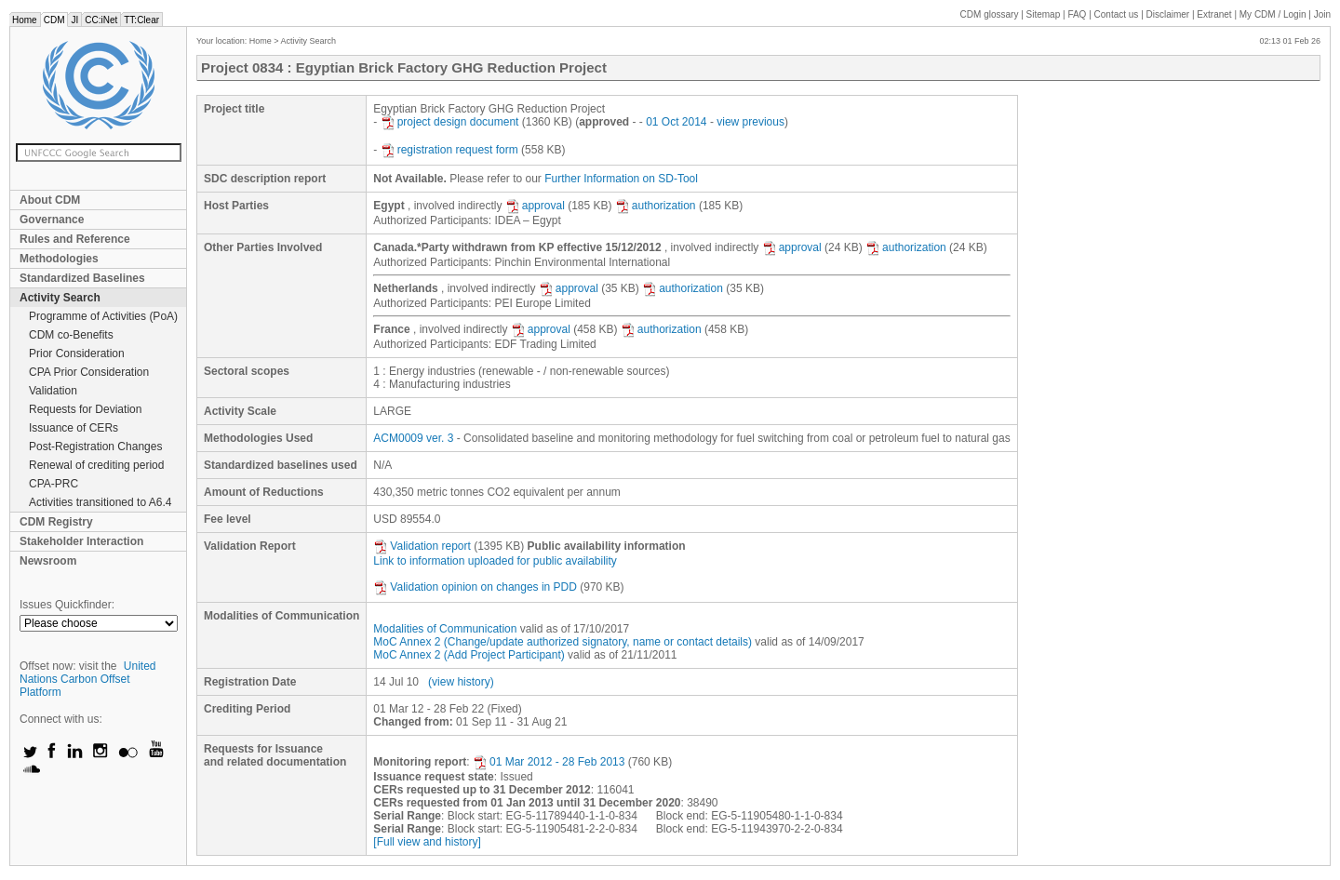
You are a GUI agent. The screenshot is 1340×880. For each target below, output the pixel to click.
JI (74, 20)
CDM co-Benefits (71, 334)
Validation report (422, 546)
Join (1322, 14)
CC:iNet (101, 20)
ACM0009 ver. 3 (413, 438)
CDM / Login (1274, 14)
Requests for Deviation (85, 409)
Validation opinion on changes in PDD (475, 586)
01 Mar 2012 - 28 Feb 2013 (548, 761)
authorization (655, 205)
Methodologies (59, 258)
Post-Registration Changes (95, 446)
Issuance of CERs (73, 427)
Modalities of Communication (444, 628)
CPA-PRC (53, 483)
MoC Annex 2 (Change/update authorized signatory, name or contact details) (562, 641)
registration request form (449, 149)
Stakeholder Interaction (81, 541)
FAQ (1076, 14)
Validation (53, 390)
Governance (52, 219)
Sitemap (1043, 14)
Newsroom (48, 560)
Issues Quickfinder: (67, 604)
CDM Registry (56, 521)
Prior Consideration (77, 353)
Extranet (1214, 14)
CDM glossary (989, 14)
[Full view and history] (426, 841)
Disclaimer (1168, 14)
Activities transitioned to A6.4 (100, 502)
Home (24, 20)
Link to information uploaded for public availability (495, 560)
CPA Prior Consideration (89, 372)
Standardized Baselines (82, 278)
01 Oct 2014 (676, 121)
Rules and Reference (75, 239)
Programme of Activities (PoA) (103, 316)
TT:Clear (141, 20)
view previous (750, 121)
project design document (450, 121)
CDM (54, 20)
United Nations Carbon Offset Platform (88, 679)
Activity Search (60, 297)
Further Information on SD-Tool (621, 178)
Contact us (1116, 14)
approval (535, 205)
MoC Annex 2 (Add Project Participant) (468, 654)
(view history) (461, 681)
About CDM (50, 200)
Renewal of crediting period (96, 465)
